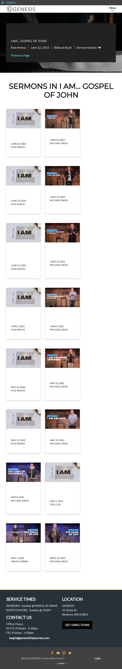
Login (97, 658)
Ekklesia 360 (61, 663)
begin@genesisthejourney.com (29, 638)
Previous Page (20, 55)
